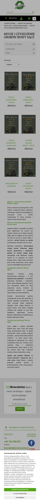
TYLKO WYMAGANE (20, 493)
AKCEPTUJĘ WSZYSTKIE (20, 489)
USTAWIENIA (20, 497)
